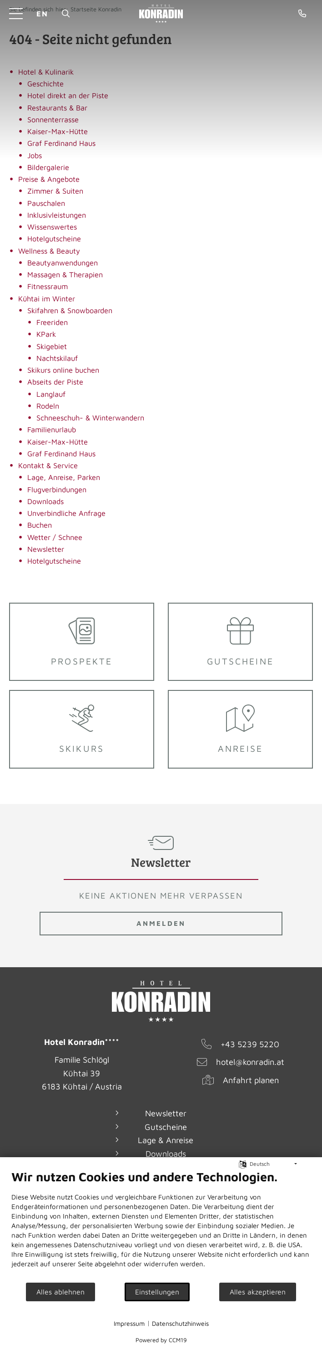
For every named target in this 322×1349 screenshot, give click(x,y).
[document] (161, 1225)
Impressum (129, 1323)
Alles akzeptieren (258, 1292)
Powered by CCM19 (161, 1340)
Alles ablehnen (60, 1292)
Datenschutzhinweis (180, 1323)
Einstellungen (157, 1292)
